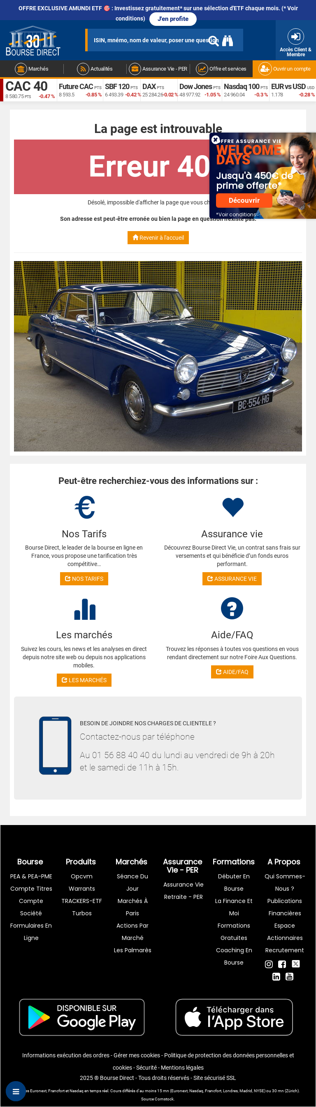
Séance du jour (132, 882)
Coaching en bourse (234, 956)
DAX (149, 86)
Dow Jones (195, 86)
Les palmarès (132, 950)
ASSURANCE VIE (232, 578)
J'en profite (173, 19)
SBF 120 (117, 86)
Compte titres (31, 889)
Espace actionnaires (285, 931)
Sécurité (146, 1067)
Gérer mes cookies (137, 1055)
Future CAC (76, 86)
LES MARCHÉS (84, 680)
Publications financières (284, 907)
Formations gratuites (234, 931)
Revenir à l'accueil (158, 237)
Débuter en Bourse (234, 882)
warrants (82, 889)
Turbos (82, 913)
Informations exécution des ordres (65, 1055)
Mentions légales (182, 1067)
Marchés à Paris (133, 907)
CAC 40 (26, 86)
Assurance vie (183, 884)
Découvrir (244, 200)
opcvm (82, 876)
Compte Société (31, 907)
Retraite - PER (183, 897)
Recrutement (284, 950)
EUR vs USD (288, 86)
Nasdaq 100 (241, 86)
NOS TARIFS (84, 578)
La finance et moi (234, 907)
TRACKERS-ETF (81, 901)
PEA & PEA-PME (31, 876)
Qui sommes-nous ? (285, 882)
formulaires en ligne (31, 931)
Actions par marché (132, 931)
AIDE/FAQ (232, 672)
